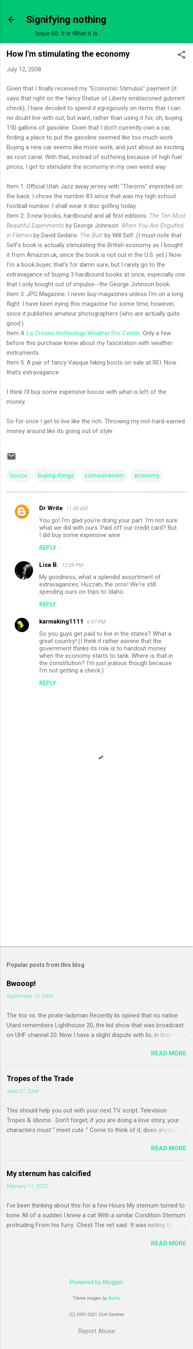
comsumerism (104, 475)
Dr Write (51, 508)
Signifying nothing (66, 19)
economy (147, 475)
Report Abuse (96, 1331)
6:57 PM (96, 622)
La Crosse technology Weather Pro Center (83, 333)
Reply (47, 547)
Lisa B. (48, 564)
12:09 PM (72, 565)
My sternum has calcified (49, 1173)
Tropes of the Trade (40, 1078)
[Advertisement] (96, 876)
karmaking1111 (61, 621)
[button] (181, 55)
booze (18, 475)
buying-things (56, 475)
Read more (168, 1053)
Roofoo (114, 1298)
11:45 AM (77, 508)
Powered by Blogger (96, 1282)
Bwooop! (21, 983)
